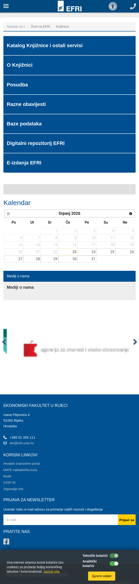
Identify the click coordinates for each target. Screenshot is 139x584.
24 (93, 252)
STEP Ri (9, 482)
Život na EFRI (40, 26)
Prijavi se (126, 520)
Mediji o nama (18, 276)
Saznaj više (51, 571)
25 (112, 252)
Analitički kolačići (90, 564)
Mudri (7, 476)
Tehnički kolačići (95, 555)
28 (38, 259)
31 (93, 259)
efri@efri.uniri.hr (22, 443)
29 (55, 259)
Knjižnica (62, 26)
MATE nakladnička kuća (20, 470)
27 (20, 259)
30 (74, 259)
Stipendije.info (13, 489)
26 (132, 252)
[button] (4, 343)
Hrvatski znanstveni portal (21, 463)
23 (74, 252)
